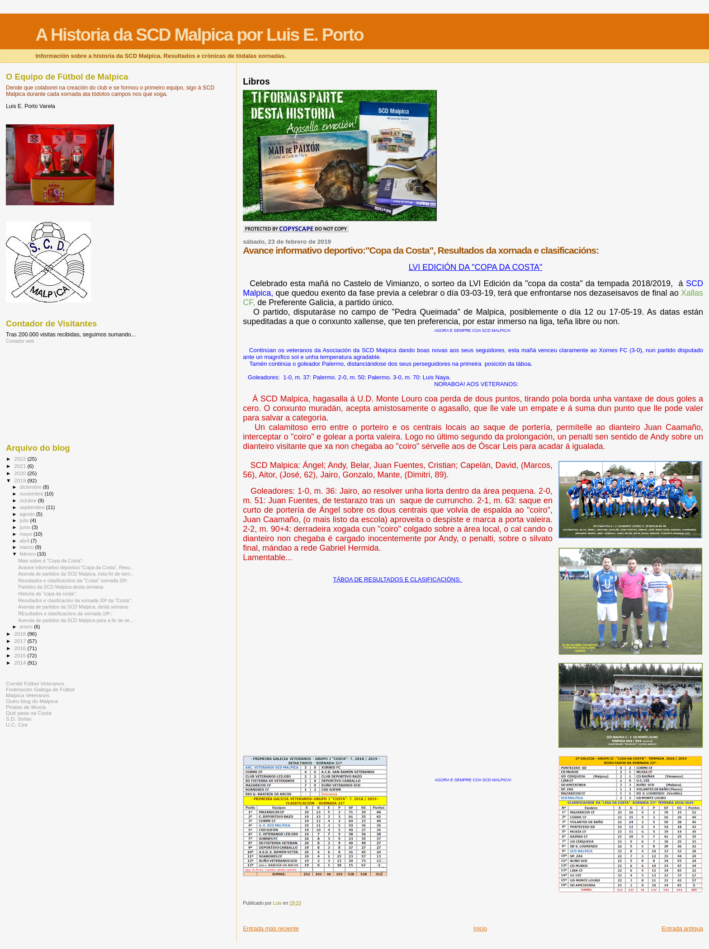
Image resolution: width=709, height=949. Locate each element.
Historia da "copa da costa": (47, 593)
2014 (20, 663)
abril (25, 540)
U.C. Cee (17, 724)
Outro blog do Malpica (32, 701)
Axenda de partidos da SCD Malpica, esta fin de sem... (76, 573)
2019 (20, 480)
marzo (27, 547)
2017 (20, 641)
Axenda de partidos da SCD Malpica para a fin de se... (75, 620)
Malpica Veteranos (27, 695)
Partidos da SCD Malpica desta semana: (61, 587)
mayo (26, 534)
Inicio (480, 928)
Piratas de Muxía (26, 707)
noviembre (32, 493)
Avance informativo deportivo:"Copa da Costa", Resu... (76, 567)
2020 (20, 473)
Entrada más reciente (271, 928)
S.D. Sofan (19, 719)
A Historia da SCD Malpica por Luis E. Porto (199, 34)
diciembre (31, 487)
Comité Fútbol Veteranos (35, 683)
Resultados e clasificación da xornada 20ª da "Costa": (75, 600)
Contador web (20, 341)
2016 (20, 648)
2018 (20, 634)
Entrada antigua (682, 928)
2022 (20, 459)
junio (26, 527)
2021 (20, 466)
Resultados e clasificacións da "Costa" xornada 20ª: (73, 580)
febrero (28, 554)
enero (27, 626)
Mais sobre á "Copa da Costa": (51, 560)
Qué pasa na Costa (29, 713)
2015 (20, 655)
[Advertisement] (46, 393)
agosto (28, 514)
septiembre (33, 507)
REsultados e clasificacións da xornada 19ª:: (65, 613)
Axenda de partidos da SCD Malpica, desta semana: (73, 606)
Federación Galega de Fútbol (40, 689)
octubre (29, 500)
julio (25, 520)
